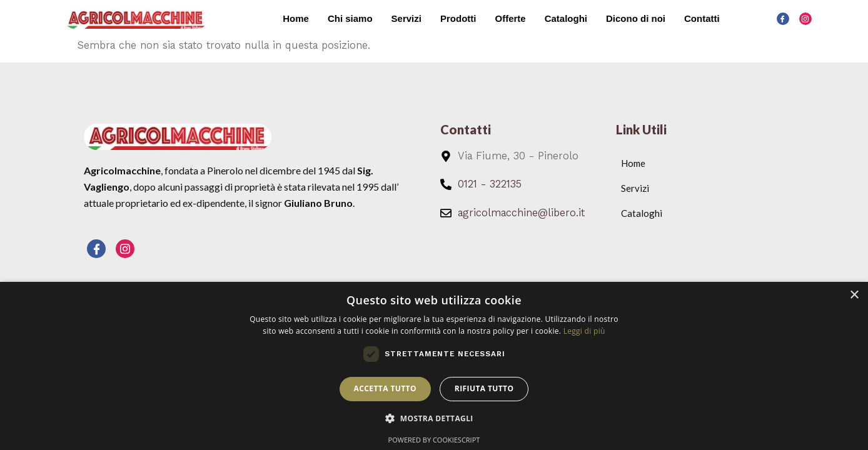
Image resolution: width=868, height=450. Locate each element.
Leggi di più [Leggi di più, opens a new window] (584, 331)
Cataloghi (566, 18)
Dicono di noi (635, 18)
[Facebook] (783, 18)
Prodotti (458, 18)
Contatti (702, 18)
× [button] (854, 295)
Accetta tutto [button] (385, 388)
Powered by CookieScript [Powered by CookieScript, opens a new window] (434, 439)
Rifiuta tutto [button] (484, 388)
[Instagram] (805, 18)
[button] (434, 419)
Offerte (510, 18)
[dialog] (434, 366)
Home (296, 18)
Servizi (406, 18)
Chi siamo (350, 18)
